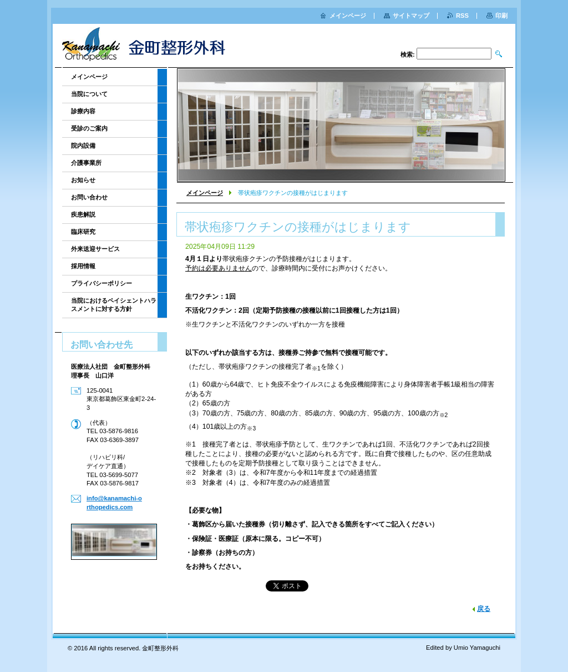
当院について (89, 94)
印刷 (501, 15)
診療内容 (83, 111)
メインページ (204, 192)
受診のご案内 (89, 128)
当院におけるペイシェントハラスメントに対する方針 (113, 304)
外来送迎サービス (95, 248)
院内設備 (83, 145)
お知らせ (83, 180)
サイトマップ (411, 15)
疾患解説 (83, 214)
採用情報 (83, 266)
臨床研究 (83, 231)
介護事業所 (86, 162)
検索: (407, 54)
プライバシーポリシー (101, 283)
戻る (483, 609)
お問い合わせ (89, 197)
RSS (462, 15)
